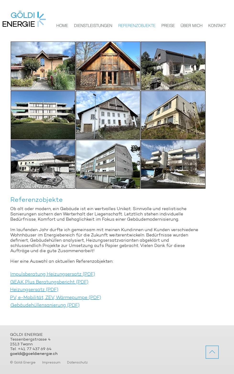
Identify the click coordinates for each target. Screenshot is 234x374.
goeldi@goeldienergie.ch (34, 354)
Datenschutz (77, 363)
